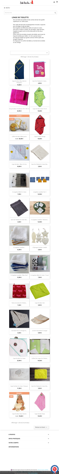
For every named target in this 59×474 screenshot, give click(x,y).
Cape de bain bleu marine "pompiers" (19, 81)
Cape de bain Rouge (39, 136)
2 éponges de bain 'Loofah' (40, 247)
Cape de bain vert (40, 303)
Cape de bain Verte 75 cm (40, 108)
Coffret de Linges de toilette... (40, 358)
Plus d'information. (33, 473)
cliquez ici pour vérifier (43, 469)
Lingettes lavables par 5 (39, 192)
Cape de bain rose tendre (19, 414)
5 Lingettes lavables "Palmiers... (39, 219)
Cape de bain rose (40, 414)
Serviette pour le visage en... (19, 330)
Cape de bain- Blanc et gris (19, 164)
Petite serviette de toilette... (19, 303)
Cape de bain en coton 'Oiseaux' (19, 386)
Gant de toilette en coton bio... (39, 164)
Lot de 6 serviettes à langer (39, 330)
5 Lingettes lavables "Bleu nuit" (19, 275)
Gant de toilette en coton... (39, 81)
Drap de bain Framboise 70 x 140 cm (19, 108)
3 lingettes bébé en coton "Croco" (40, 275)
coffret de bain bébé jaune (19, 136)
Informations (14, 447)
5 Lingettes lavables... (19, 247)
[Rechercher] (30, 12)
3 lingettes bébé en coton (19, 192)
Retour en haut (41, 427)
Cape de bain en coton (19, 358)
